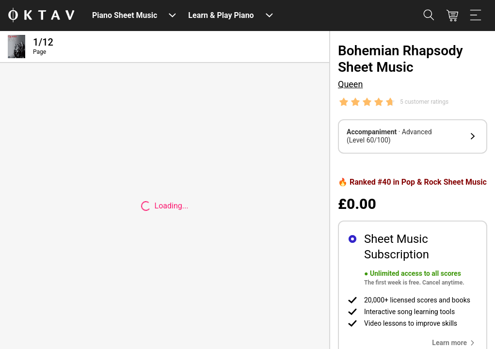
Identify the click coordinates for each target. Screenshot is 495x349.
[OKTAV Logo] (41, 15)
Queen (350, 84)
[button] (412, 136)
